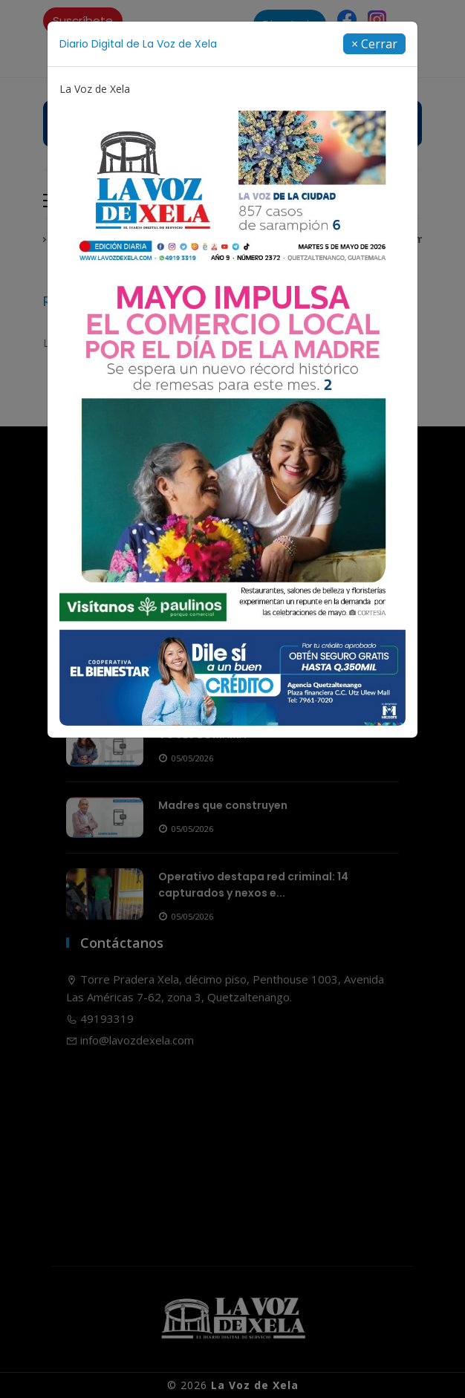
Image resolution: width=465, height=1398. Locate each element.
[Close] (374, 43)
